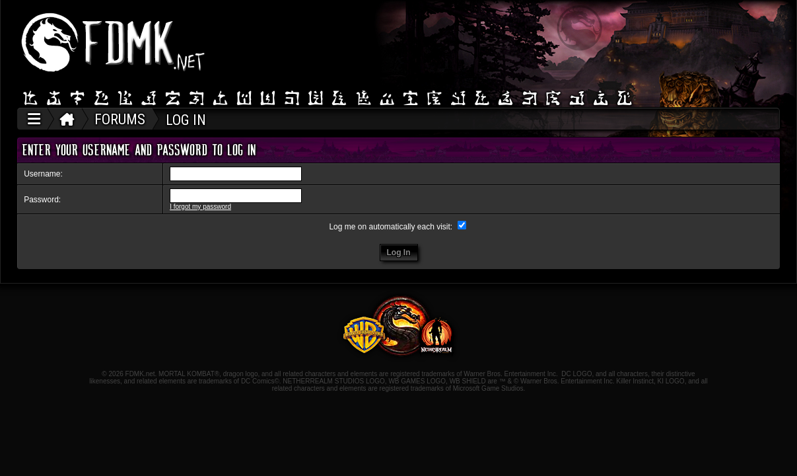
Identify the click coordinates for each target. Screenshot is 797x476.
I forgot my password (200, 206)
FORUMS (119, 119)
